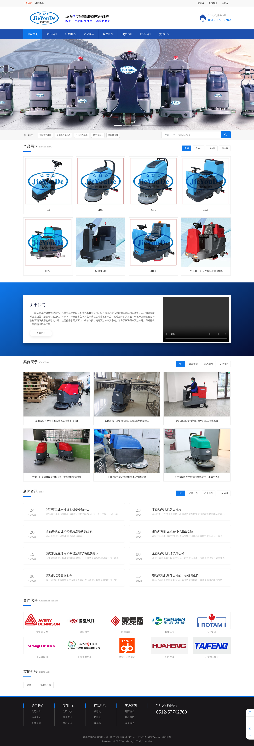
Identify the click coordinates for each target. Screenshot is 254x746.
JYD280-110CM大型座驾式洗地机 (206, 271)
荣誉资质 (36, 723)
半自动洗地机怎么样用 (166, 509)
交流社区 (164, 34)
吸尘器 (225, 148)
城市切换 (39, 3)
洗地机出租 (113, 135)
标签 (30, 135)
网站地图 (166, 737)
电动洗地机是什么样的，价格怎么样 (175, 575)
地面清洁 (193, 364)
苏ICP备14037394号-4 (149, 737)
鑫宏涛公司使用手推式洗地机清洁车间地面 (56, 421)
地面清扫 (208, 364)
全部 (187, 148)
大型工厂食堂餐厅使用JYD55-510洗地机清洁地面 (56, 477)
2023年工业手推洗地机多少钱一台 (68, 509)
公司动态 (193, 493)
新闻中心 (70, 34)
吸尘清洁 (224, 364)
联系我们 (145, 34)
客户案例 (108, 34)
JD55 (153, 210)
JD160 (153, 271)
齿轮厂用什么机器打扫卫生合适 (172, 531)
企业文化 (36, 717)
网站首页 (33, 34)
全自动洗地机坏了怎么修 (168, 553)
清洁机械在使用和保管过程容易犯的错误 (72, 553)
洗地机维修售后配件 (59, 575)
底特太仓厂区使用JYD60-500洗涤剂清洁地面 (127, 421)
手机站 (225, 3)
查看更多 (41, 333)
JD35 (48, 210)
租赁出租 (126, 34)
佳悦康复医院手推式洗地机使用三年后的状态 (197, 477)
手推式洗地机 (81, 135)
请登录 (200, 3)
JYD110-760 (101, 271)
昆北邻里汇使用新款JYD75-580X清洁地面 (197, 421)
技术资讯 (224, 493)
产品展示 (89, 34)
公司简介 (36, 711)
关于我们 (51, 34)
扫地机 (212, 148)
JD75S (48, 271)
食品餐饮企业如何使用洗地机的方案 (69, 531)
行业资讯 (208, 493)
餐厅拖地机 (98, 135)
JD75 (205, 210)
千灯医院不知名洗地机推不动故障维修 (127, 477)
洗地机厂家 (45, 685)
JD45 (100, 210)
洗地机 (199, 148)
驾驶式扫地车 (45, 135)
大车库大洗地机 (63, 135)
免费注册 (213, 3)
